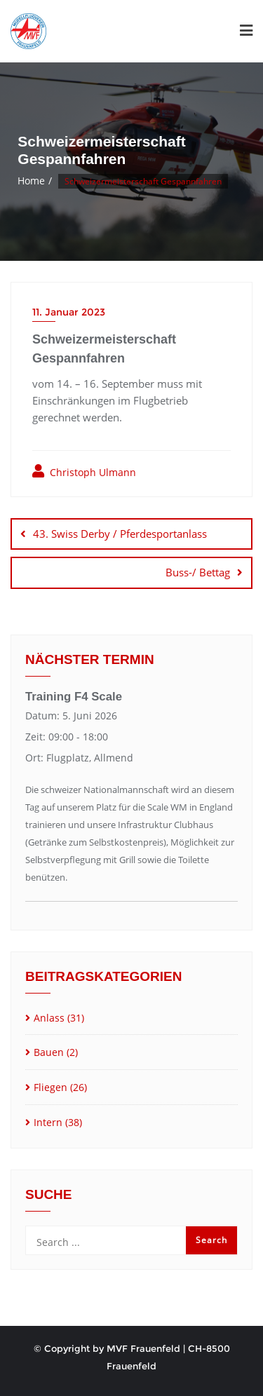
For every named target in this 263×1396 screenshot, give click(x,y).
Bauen (49, 1052)
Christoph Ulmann (84, 471)
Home (31, 180)
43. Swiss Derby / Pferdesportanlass (120, 534)
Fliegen (50, 1087)
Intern (48, 1122)
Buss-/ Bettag (198, 572)
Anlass (49, 1017)
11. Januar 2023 (68, 312)
